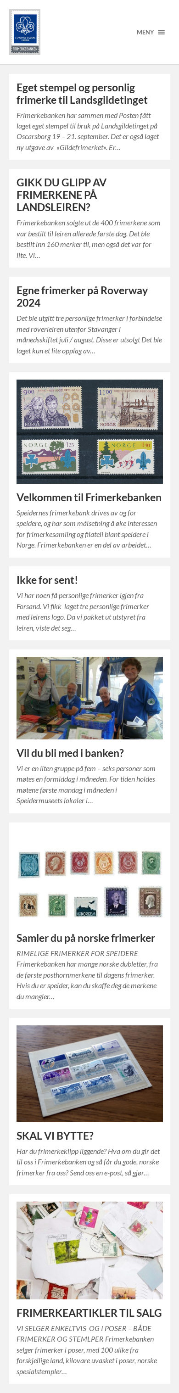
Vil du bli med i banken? (70, 753)
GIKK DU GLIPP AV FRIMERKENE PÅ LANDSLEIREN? (61, 194)
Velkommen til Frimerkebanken (89, 497)
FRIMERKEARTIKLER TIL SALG (89, 1313)
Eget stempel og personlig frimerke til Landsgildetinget (82, 93)
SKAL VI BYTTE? (55, 1136)
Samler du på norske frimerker (86, 938)
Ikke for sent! (47, 580)
